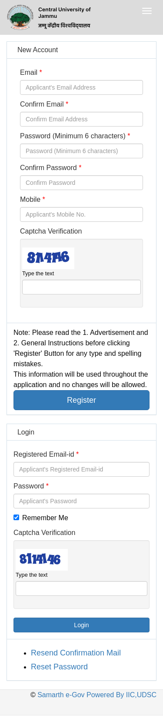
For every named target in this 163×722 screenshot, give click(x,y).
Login (81, 625)
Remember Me (40, 517)
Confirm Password (48, 167)
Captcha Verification (51, 231)
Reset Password (59, 666)
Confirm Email (41, 104)
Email (28, 72)
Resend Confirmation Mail (76, 652)
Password (28, 486)
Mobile (30, 199)
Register (81, 400)
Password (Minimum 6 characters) (73, 136)
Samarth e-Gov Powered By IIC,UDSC (96, 695)
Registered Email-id (43, 454)
